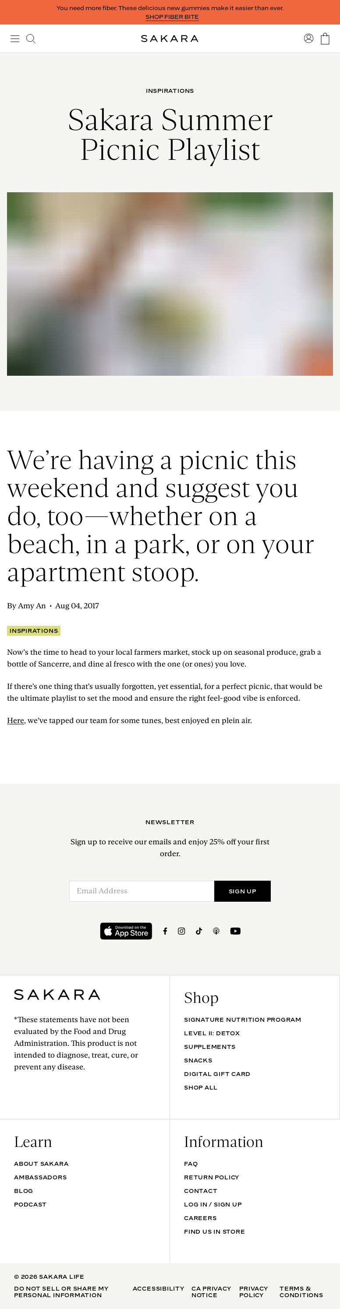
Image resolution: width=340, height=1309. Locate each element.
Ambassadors (40, 1177)
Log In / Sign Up (212, 1204)
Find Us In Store (214, 1231)
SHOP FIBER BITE (172, 16)
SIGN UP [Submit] (242, 891)
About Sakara (41, 1163)
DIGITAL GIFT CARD (217, 1073)
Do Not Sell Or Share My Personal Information (61, 1291)
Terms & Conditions (301, 1291)
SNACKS (198, 1060)
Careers (200, 1217)
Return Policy (211, 1177)
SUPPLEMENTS (210, 1046)
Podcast (30, 1204)
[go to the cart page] (325, 39)
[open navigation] (15, 39)
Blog (23, 1190)
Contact (200, 1190)
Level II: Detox (212, 1033)
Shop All (201, 1087)
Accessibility (158, 1288)
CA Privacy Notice (211, 1291)
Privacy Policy (253, 1291)
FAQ (191, 1163)
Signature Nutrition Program (242, 1019)
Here (15, 720)
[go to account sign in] (309, 38)
